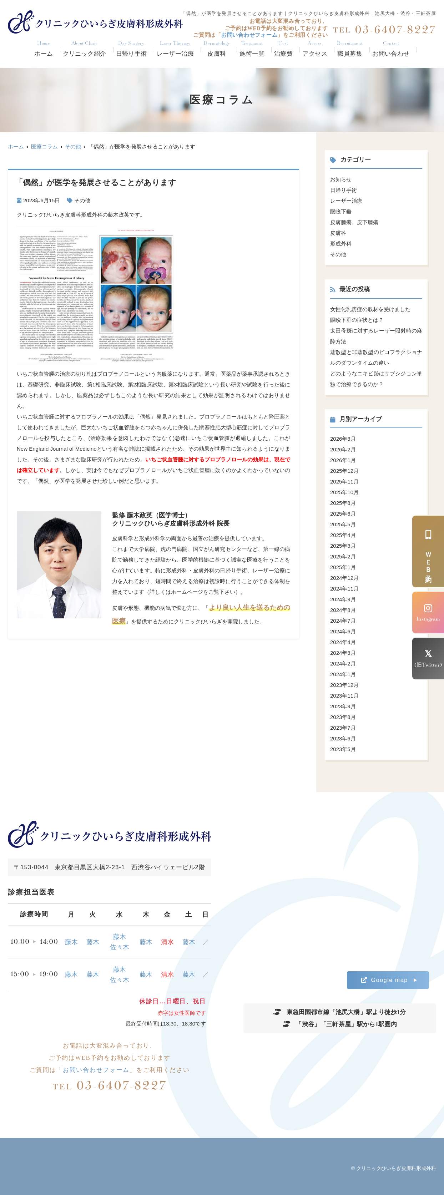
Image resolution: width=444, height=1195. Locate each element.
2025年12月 (344, 471)
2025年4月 (343, 535)
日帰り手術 (131, 49)
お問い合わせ (391, 49)
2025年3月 (343, 546)
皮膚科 (338, 233)
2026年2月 (343, 449)
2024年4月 (343, 642)
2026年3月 (343, 439)
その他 (82, 200)
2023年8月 (343, 717)
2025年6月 (343, 514)
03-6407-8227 (109, 1085)
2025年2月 (343, 556)
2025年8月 (343, 503)
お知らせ (341, 179)
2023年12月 (344, 685)
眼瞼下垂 (341, 211)
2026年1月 (343, 460)
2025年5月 (343, 524)
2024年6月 (343, 631)
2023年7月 (343, 728)
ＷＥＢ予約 (428, 551)
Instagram (428, 612)
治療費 (283, 49)
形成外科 (341, 243)
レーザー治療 (175, 49)
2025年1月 (343, 567)
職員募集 (350, 49)
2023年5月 (343, 749)
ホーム (43, 49)
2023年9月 (343, 706)
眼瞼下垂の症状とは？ (357, 320)
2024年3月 (343, 653)
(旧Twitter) (428, 658)
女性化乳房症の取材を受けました (370, 309)
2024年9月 (343, 599)
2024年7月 (343, 621)
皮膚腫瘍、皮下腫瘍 (354, 222)
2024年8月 (343, 610)
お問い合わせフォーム (96, 1070)
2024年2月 (343, 663)
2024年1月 (343, 674)
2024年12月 (344, 578)
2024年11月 (344, 589)
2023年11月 (344, 696)
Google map (384, 980)
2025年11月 (344, 481)
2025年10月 (344, 492)
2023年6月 (343, 738)
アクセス (314, 49)
